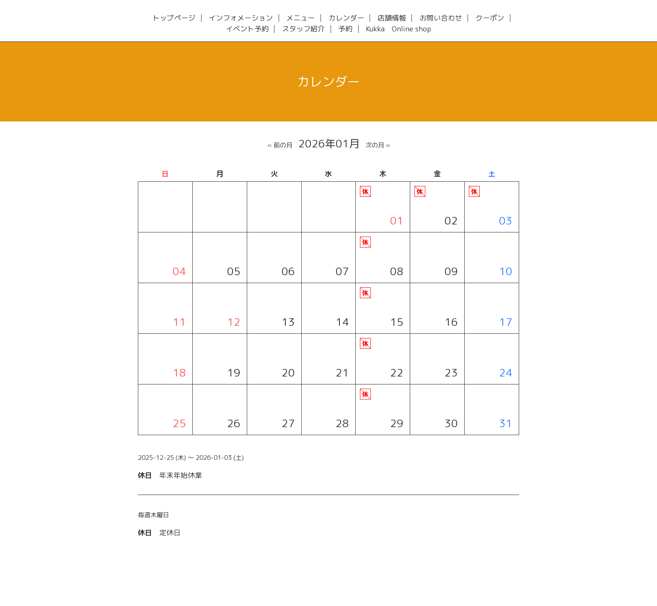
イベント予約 (247, 29)
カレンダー (346, 18)
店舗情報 (392, 18)
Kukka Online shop (398, 29)
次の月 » (377, 145)
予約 (345, 29)
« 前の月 (279, 145)
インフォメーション (241, 18)
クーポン (490, 18)
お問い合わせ (440, 18)
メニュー (300, 18)
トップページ (174, 18)
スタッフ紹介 (303, 29)
